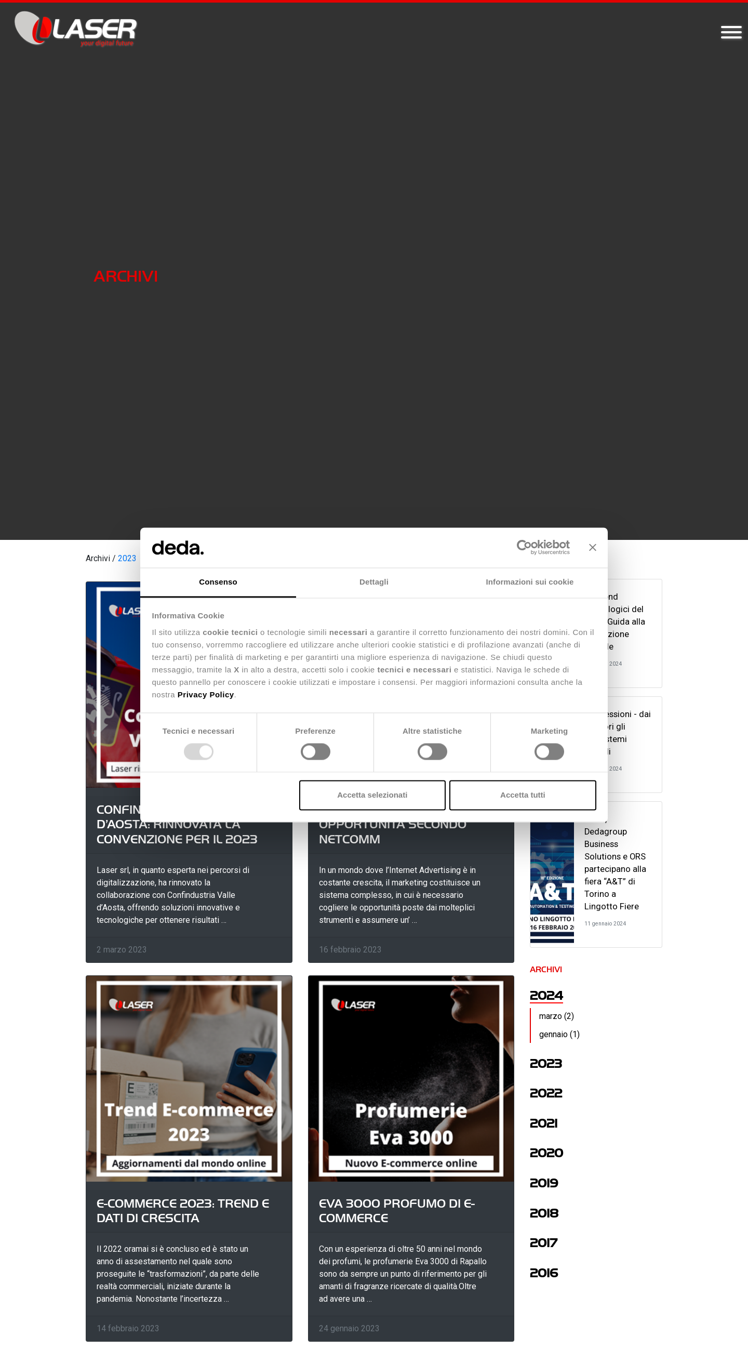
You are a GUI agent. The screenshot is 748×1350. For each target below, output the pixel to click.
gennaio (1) (559, 1034)
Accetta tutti (522, 794)
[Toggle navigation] (731, 33)
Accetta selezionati (372, 794)
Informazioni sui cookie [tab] (530, 581)
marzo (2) (556, 1016)
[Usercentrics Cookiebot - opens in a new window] (524, 547)
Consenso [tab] (218, 581)
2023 (127, 558)
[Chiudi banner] (592, 547)
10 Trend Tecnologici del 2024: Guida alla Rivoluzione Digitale (614, 622)
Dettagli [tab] (374, 581)
